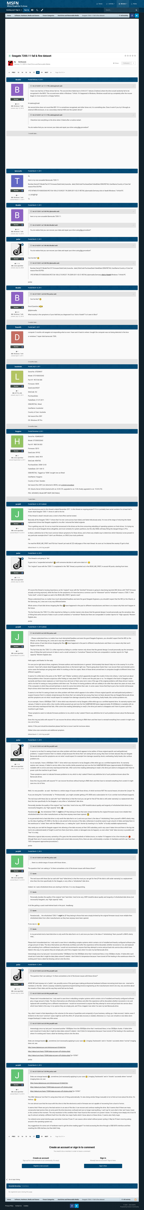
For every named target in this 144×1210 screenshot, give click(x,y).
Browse (123, 4)
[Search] (114, 10)
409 (17, 104)
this (79, 127)
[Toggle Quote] (31, 86)
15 (26, 72)
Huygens (18, 431)
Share (116, 63)
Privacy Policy (9, 1206)
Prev (13, 72)
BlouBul (18, 80)
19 (41, 72)
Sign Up (26, 10)
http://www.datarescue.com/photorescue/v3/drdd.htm (47, 1047)
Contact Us (18, 1206)
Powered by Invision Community (129, 1207)
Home (100, 4)
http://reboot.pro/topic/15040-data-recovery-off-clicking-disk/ (49, 1051)
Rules (135, 4)
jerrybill (18, 504)
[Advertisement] (72, 35)
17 (34, 72)
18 (38, 72)
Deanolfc (18, 327)
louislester (18, 366)
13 (18, 72)
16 (30, 72)
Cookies (26, 1206)
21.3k (17, 263)
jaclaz (18, 239)
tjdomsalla (18, 171)
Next (46, 72)
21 (17, 455)
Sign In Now (103, 1166)
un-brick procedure (67, 485)
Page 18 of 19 (60, 72)
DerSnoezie (22, 62)
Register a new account (40, 1166)
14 (22, 72)
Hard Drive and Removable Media (39, 64)
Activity (111, 4)
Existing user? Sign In (14, 10)
